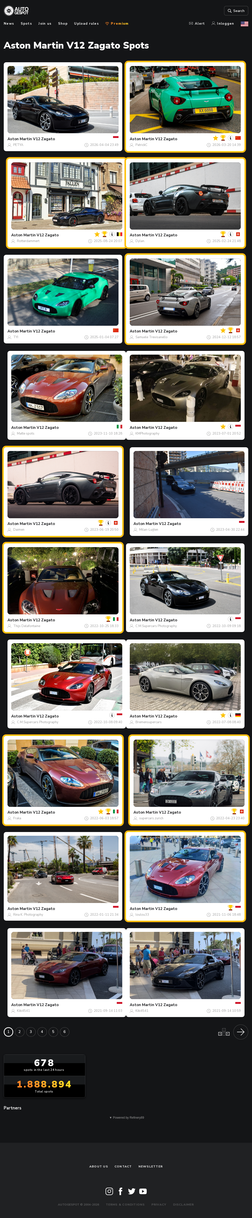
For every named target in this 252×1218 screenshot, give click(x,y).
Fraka (17, 818)
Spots (26, 23)
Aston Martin (19, 138)
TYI (15, 337)
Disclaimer (183, 1205)
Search (236, 10)
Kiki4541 (23, 1011)
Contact (123, 1166)
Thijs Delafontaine (26, 626)
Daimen (18, 529)
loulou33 (142, 914)
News (9, 23)
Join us (44, 23)
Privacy (159, 1205)
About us (98, 1166)
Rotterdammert (28, 241)
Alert (197, 23)
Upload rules (86, 23)
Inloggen (223, 23)
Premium (116, 23)
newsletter (150, 1166)
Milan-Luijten (148, 529)
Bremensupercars (148, 722)
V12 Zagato (44, 138)
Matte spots (25, 433)
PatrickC (141, 145)
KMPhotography (147, 433)
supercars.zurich (151, 818)
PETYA (18, 145)
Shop (63, 23)
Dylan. (140, 241)
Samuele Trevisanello (151, 337)
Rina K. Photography (28, 914)
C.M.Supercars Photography (156, 626)
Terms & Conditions (125, 1205)
